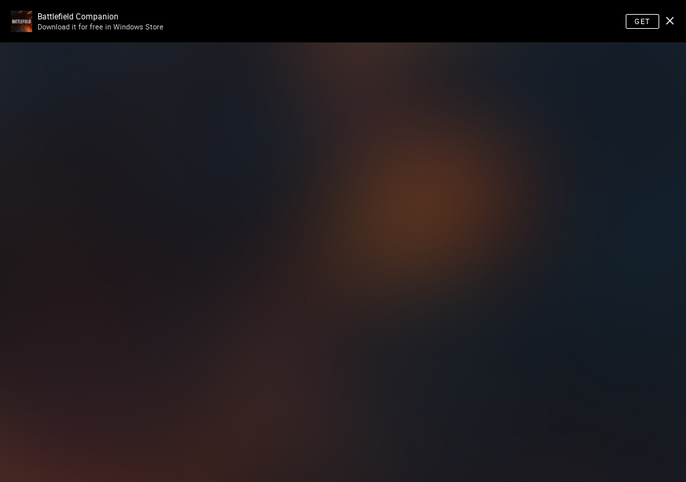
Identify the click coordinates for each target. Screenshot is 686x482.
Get (642, 21)
